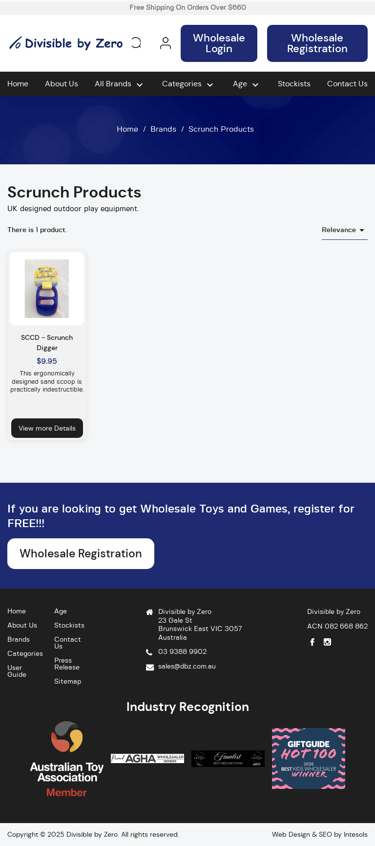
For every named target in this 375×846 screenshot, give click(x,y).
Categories (189, 85)
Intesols (356, 834)
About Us (61, 83)
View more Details (47, 428)
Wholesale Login (219, 43)
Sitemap (67, 681)
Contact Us (347, 83)
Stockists (294, 83)
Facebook (312, 642)
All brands (120, 85)
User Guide (16, 671)
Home (17, 83)
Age (247, 85)
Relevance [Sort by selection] (345, 230)
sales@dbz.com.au (187, 666)
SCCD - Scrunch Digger (47, 342)
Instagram (327, 642)
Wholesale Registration (317, 43)
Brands (18, 639)
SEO (325, 834)
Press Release (67, 664)
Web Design (291, 834)
